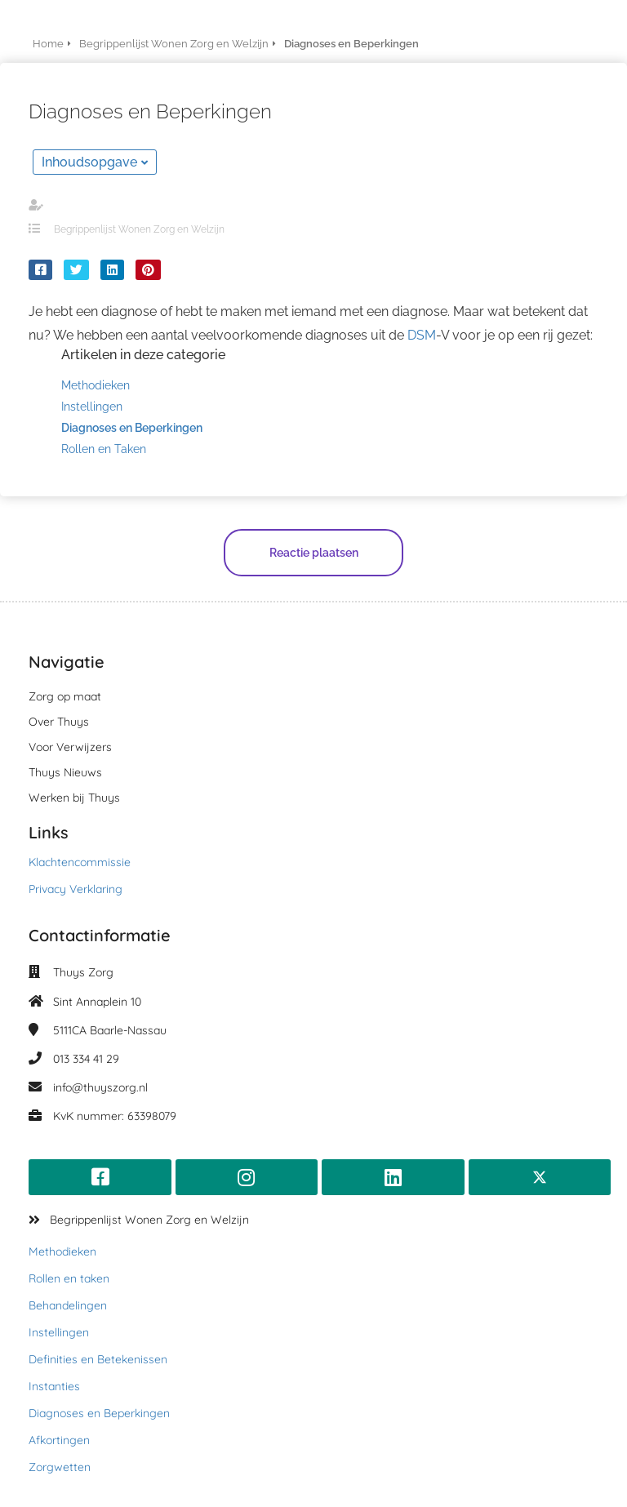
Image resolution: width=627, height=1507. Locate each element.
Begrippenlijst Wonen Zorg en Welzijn (139, 229)
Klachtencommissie (80, 862)
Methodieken (62, 1251)
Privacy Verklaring (75, 889)
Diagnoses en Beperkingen (99, 1413)
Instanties (54, 1386)
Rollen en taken (69, 1278)
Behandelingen (68, 1305)
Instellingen (59, 1332)
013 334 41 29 (86, 1058)
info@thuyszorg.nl (100, 1087)
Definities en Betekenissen (98, 1359)
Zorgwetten (60, 1467)
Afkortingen (59, 1440)
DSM (421, 335)
